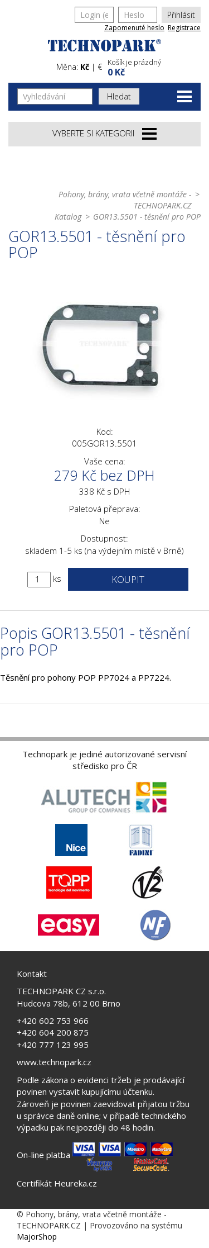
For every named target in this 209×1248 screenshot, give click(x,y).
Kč (84, 66)
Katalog (68, 216)
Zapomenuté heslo (134, 27)
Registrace (184, 27)
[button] (153, 66)
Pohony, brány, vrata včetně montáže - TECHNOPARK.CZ (125, 200)
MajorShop (37, 1236)
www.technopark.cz (54, 1061)
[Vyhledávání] (55, 96)
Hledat (119, 96)
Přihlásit (181, 15)
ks (57, 578)
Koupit (127, 579)
